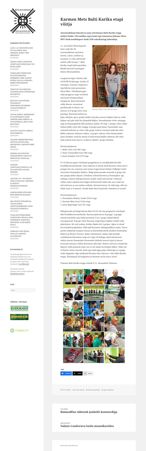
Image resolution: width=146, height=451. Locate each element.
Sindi (98, 390)
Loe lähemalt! (24, 264)
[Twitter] (77, 373)
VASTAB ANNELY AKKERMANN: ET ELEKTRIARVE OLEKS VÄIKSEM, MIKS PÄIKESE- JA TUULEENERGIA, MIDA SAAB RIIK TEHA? (22, 119)
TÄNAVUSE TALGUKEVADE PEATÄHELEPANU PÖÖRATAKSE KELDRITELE (22, 91)
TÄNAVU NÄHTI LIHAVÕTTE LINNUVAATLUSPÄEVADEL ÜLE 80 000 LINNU (22, 64)
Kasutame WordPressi (69, 445)
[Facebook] (66, 373)
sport (105, 390)
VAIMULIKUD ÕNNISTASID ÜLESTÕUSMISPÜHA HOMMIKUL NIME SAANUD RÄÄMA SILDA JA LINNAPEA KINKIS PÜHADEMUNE (21, 78)
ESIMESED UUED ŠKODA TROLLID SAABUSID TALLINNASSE (19, 233)
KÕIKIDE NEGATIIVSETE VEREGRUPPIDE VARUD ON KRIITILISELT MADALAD (21, 155)
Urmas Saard (79, 390)
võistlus (111, 390)
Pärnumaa (92, 390)
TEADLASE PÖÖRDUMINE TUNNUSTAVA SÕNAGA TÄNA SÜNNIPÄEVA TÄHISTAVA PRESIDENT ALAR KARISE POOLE (21, 220)
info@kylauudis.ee (17, 274)
